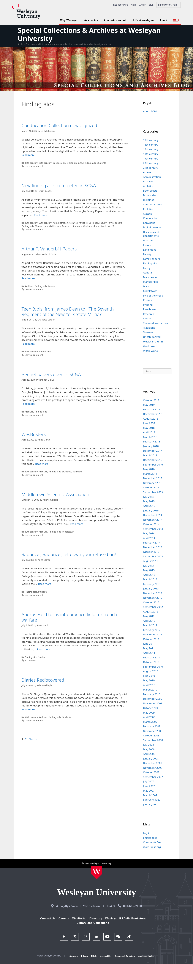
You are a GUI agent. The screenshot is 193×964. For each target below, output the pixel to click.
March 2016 (150, 473)
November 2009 (152, 703)
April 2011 (149, 653)
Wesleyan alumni (91, 226)
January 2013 (151, 588)
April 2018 (149, 432)
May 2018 (149, 428)
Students (101, 162)
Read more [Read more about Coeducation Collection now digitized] (28, 155)
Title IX (94, 956)
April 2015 (149, 506)
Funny (146, 268)
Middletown (55, 226)
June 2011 (149, 643)
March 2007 (150, 795)
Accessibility (106, 956)
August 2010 (150, 671)
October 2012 (151, 602)
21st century (150, 167)
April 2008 (149, 754)
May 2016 (149, 469)
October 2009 (151, 708)
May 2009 (149, 712)
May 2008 (149, 749)
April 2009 (149, 717)
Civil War (148, 209)
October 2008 (151, 735)
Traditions (77, 471)
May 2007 (149, 790)
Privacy (84, 956)
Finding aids (89, 162)
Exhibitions (149, 249)
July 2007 (148, 781)
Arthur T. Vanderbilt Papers (49, 249)
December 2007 (152, 763)
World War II (107, 226)
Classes (147, 213)
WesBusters (34, 434)
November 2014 (152, 519)
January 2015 (151, 510)
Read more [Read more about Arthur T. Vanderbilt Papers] (28, 278)
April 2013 (149, 575)
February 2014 (151, 542)
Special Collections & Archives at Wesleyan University (89, 34)
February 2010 (151, 694)
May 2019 (149, 404)
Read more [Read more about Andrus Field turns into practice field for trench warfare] (43, 649)
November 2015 (152, 483)
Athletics (83, 222)
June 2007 (149, 786)
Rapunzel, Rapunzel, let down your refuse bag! (69, 554)
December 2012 (152, 593)
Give (151, 5)
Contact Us (47, 918)
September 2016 (153, 464)
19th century (31, 162)
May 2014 (149, 533)
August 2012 (150, 611)
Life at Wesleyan (143, 20)
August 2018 (150, 418)
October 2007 (151, 772)
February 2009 (151, 726)
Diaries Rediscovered (43, 680)
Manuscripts (41, 226)
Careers (64, 918)
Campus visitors (152, 204)
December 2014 (152, 515)
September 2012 (153, 607)
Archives (73, 222)
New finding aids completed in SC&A (59, 185)
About (163, 20)
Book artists (150, 190)
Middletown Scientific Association (55, 494)
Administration (60, 222)
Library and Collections (93, 922)
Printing (148, 304)
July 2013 (148, 565)
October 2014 (151, 524)
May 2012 (149, 616)
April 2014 (149, 538)
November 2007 (152, 767)
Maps (146, 286)
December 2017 (152, 450)
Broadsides (150, 195)
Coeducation (59, 162)
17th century (150, 149)
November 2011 (152, 634)
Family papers (115, 222)
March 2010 (150, 689)
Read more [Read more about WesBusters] (41, 464)
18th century (150, 154)
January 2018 (151, 446)
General (148, 272)
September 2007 (153, 777)
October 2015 (151, 487)
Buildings (93, 222)
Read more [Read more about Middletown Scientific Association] (76, 524)
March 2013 (150, 579)
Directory (95, 918)
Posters (147, 300)
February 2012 (151, 630)
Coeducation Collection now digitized (59, 125)
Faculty (102, 222)
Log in (146, 833)
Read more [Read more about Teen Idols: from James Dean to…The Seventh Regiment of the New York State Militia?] (28, 343)
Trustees (148, 332)
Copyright (149, 223)
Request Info (120, 5)
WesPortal (79, 918)
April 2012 (149, 620)
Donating (148, 240)
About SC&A (150, 111)
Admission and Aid (115, 20)
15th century (150, 140)
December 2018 (152, 414)
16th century (150, 144)
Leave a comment (34, 166)
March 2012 (150, 625)
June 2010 (149, 676)
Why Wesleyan (69, 20)
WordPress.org (152, 847)
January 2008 (151, 758)
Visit (133, 5)
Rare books (150, 309)
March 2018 (150, 437)
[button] (176, 20)
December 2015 (152, 478)
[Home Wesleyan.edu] (96, 872)
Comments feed (152, 842)
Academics (91, 20)
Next (33, 739)
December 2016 (152, 460)
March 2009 (150, 721)
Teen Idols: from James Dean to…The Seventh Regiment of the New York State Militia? (68, 311)
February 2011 (151, 657)
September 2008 (153, 740)
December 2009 (152, 698)
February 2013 (151, 584)
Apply (142, 5)
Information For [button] (168, 5)
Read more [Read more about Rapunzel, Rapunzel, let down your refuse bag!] (44, 584)
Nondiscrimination (146, 956)
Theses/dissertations (155, 323)
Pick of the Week (153, 295)
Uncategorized (152, 337)
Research (66, 226)
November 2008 (152, 731)
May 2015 (149, 501)
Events (147, 245)
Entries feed (150, 837)
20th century (45, 162)
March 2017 (150, 455)
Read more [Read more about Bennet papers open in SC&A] (28, 403)
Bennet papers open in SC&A (51, 374)
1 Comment (31, 660)
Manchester (150, 277)
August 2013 (150, 561)
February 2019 (151, 409)
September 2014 (153, 529)
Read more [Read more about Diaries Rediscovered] (28, 709)
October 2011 (151, 639)
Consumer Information (125, 956)
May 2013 (149, 570)
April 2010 (149, 685)
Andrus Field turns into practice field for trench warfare (69, 617)
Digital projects (74, 162)
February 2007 (151, 800)
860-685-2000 (132, 906)
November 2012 (152, 597)
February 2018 (151, 441)
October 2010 (151, 662)
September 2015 (153, 492)
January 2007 (151, 804)
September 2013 (153, 556)
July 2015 (148, 496)
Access (147, 172)
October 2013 (151, 551)
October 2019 (151, 400)
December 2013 (152, 547)
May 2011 (149, 648)
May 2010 (149, 680)
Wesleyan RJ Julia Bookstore (125, 918)
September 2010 (153, 666)
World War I (150, 346)
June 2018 (149, 423)
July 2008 (148, 744)
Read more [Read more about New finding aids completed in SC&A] (40, 215)
